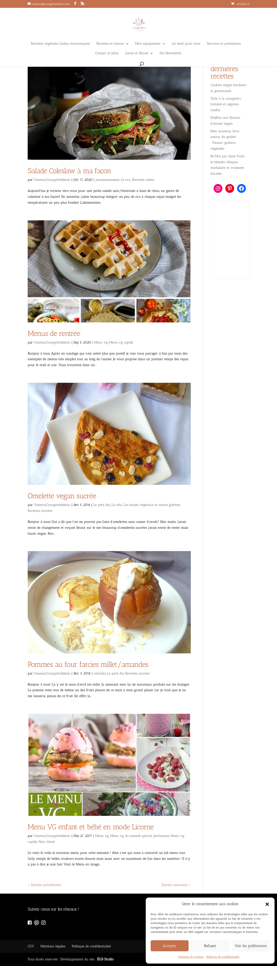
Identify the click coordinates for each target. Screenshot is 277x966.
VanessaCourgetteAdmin (52, 180)
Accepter (170, 946)
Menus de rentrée (54, 333)
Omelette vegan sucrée (62, 495)
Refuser (210, 946)
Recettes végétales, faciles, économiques (60, 44)
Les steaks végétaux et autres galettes (152, 505)
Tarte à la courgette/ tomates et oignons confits (226, 104)
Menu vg (101, 342)
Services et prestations (224, 44)
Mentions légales (52, 946)
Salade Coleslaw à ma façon (69, 170)
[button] (267, 904)
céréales (100, 673)
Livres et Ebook (136, 53)
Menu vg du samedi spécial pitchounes (139, 836)
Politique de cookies (191, 956)
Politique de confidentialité (223, 956)
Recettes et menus (110, 44)
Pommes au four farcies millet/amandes (88, 664)
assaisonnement (108, 180)
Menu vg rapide (121, 342)
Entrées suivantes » (176, 885)
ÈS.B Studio (105, 959)
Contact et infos (107, 53)
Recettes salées (143, 180)
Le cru (126, 180)
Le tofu (116, 505)
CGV (31, 946)
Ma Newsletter (171, 53)
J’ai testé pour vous (186, 44)
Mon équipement (148, 44)
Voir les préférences (250, 946)
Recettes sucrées (40, 511)
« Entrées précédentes (44, 885)
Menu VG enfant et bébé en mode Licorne (91, 826)
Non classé (46, 842)
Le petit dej (101, 505)
